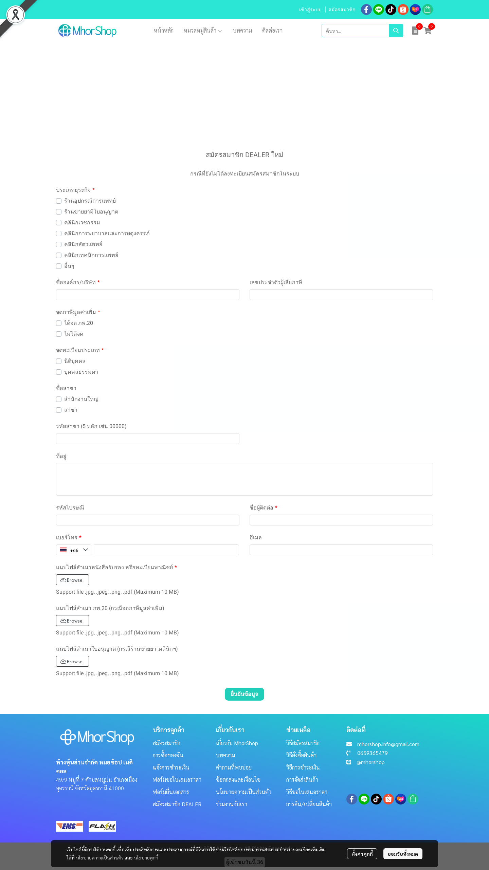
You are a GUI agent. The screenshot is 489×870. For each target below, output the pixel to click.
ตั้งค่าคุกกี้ (362, 854)
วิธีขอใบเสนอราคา (306, 791)
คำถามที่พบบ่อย (234, 767)
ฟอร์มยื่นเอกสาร (171, 791)
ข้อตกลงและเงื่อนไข (238, 779)
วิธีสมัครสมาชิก (303, 742)
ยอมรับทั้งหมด (403, 854)
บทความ (225, 755)
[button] (362, 30)
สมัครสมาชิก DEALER (177, 804)
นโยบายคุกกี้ (146, 857)
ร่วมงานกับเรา (231, 804)
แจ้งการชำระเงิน (171, 767)
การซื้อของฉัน (168, 755)
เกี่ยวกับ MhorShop (237, 742)
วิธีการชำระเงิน (303, 767)
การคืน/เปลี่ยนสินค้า (309, 804)
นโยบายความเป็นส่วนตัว (100, 857)
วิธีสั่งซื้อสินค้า (301, 755)
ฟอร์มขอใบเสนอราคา (177, 779)
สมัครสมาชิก (341, 9)
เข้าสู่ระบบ (310, 9)
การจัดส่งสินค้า (302, 779)
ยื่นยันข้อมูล (244, 694)
